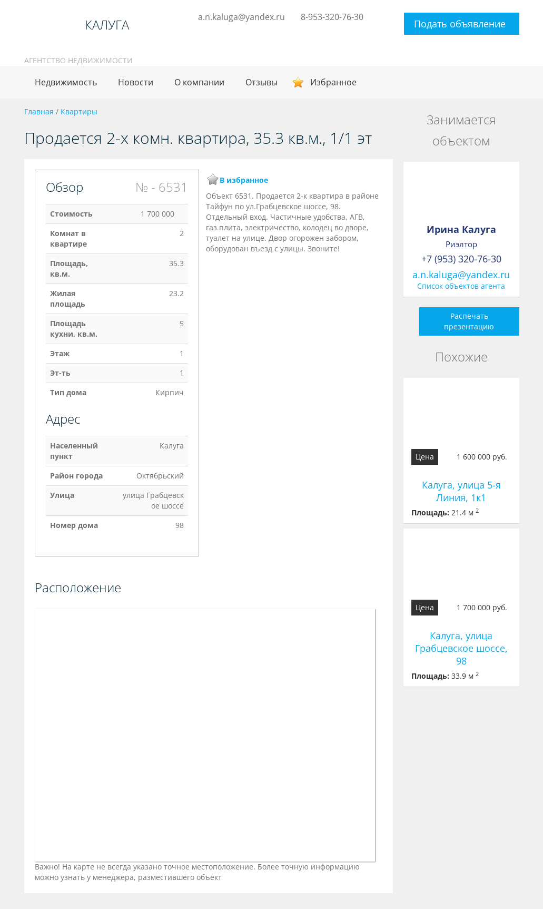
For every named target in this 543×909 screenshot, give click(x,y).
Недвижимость (66, 82)
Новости (135, 82)
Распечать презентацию (469, 321)
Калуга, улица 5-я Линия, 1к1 (461, 491)
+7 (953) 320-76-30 (461, 258)
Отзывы (261, 82)
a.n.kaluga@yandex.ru (241, 17)
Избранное (333, 82)
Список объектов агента (461, 286)
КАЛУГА (107, 24)
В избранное (244, 180)
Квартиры (79, 111)
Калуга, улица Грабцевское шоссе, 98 (461, 648)
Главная (39, 111)
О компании (199, 82)
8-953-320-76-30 (332, 17)
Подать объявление (460, 23)
